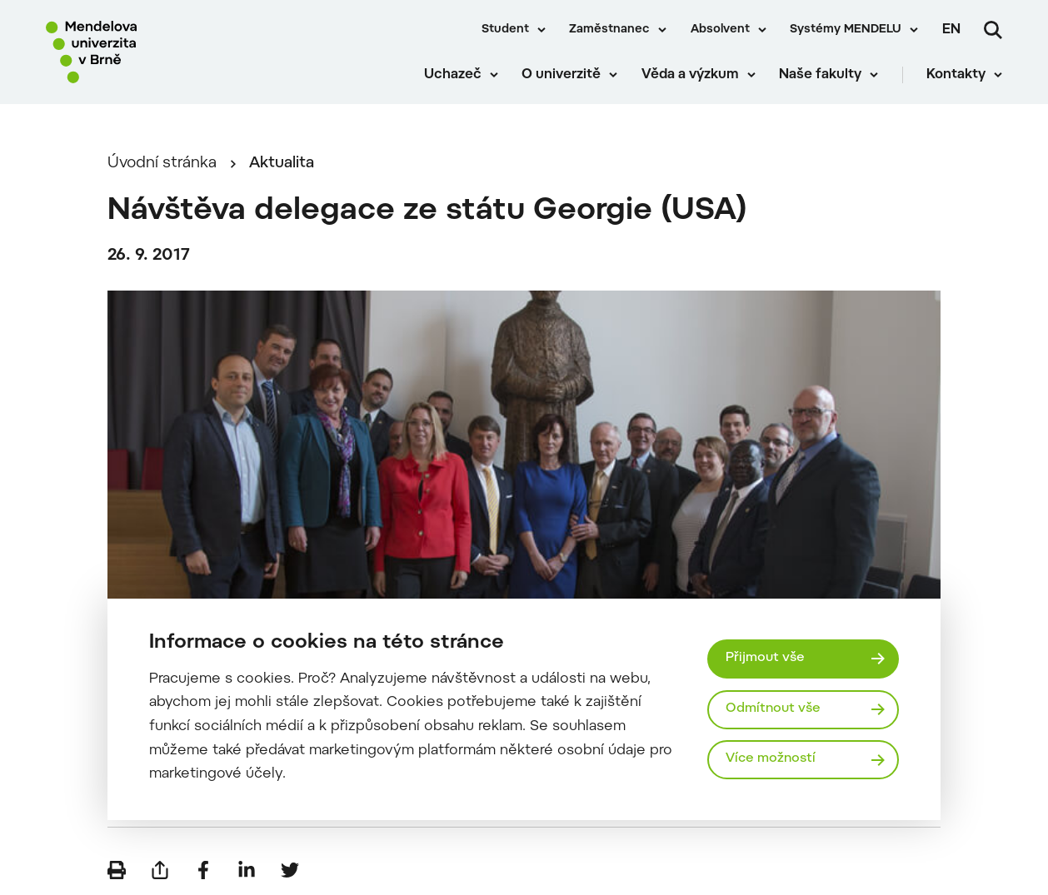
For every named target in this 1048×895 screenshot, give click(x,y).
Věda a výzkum (690, 75)
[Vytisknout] (116, 870)
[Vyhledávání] (993, 30)
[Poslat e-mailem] (160, 870)
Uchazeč (453, 75)
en (951, 30)
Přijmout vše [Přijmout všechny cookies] (765, 658)
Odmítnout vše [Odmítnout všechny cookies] (773, 709)
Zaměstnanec (609, 30)
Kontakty (956, 75)
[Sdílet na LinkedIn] (246, 870)
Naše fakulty (820, 75)
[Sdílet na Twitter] (290, 870)
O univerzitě (561, 75)
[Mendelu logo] (141, 52)
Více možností (771, 759)
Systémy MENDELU (845, 30)
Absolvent (720, 30)
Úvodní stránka (162, 164)
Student (505, 30)
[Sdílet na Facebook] (203, 870)
